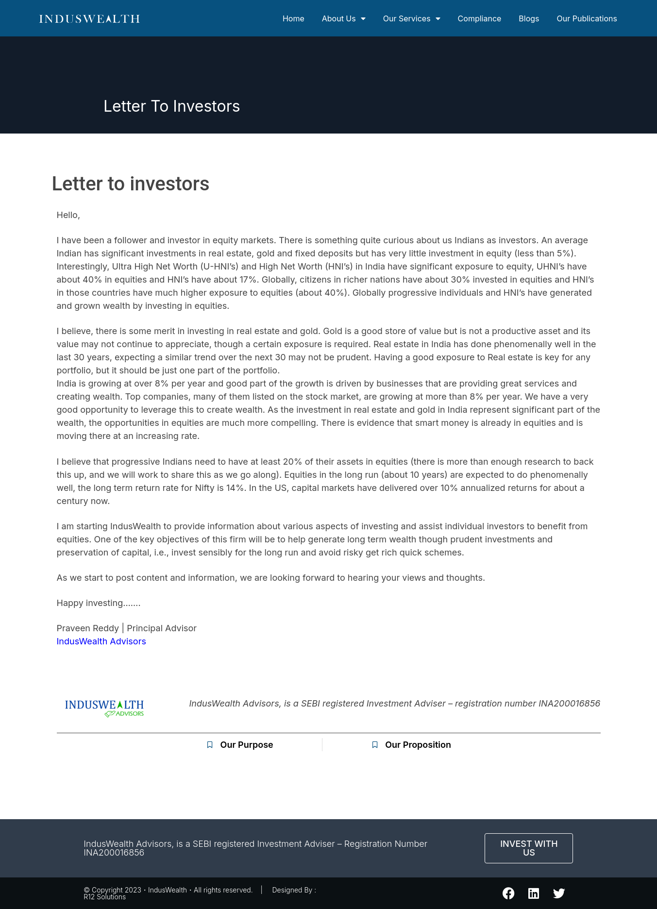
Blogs (529, 18)
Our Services (411, 18)
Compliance (480, 18)
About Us (344, 18)
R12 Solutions (105, 896)
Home (293, 18)
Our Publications (587, 18)
